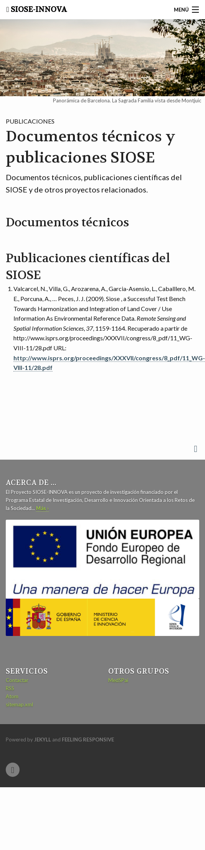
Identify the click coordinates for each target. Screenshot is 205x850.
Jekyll (42, 739)
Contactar (17, 680)
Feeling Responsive (88, 739)
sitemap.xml (19, 704)
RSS (10, 688)
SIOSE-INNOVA (38, 9)
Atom (12, 696)
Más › (42, 508)
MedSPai (118, 680)
